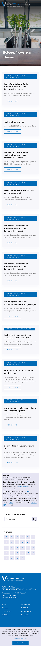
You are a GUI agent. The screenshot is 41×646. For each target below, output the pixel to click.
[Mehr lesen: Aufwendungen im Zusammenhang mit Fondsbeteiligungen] (12, 425)
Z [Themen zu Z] (6, 558)
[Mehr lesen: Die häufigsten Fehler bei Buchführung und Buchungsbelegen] (12, 316)
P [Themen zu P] (22, 548)
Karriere (25, 608)
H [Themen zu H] (11, 542)
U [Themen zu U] (17, 553)
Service (5, 615)
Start (4, 605)
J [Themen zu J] (22, 542)
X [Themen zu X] (33, 553)
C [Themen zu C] (17, 537)
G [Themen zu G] (6, 542)
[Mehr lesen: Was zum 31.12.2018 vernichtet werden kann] (12, 387)
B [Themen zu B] (11, 537)
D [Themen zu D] (22, 537)
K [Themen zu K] (27, 542)
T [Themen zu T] (11, 553)
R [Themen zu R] (33, 548)
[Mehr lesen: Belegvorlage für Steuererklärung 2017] (12, 463)
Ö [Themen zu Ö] (17, 558)
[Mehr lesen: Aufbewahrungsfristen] (12, 131)
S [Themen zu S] (6, 553)
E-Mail (11, 503)
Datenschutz (26, 611)
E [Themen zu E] (27, 537)
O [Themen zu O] (17, 548)
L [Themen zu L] (33, 542)
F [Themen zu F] (33, 537)
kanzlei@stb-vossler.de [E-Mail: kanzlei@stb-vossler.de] (10, 598)
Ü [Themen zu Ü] (22, 558)
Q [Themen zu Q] (27, 548)
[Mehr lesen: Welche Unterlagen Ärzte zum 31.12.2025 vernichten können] (12, 350)
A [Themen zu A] (6, 537)
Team (27, 491)
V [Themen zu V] (22, 553)
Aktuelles (25, 605)
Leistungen (6, 611)
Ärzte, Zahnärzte (23, 487)
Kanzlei (5, 608)
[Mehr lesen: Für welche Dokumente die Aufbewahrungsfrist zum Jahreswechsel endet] (12, 101)
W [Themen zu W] (28, 553)
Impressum (25, 615)
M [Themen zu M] (6, 548)
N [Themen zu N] (11, 548)
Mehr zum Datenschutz (20, 638)
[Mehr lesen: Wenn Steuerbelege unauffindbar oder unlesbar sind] (12, 205)
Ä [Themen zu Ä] (11, 558)
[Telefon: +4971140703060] (9, 595)
